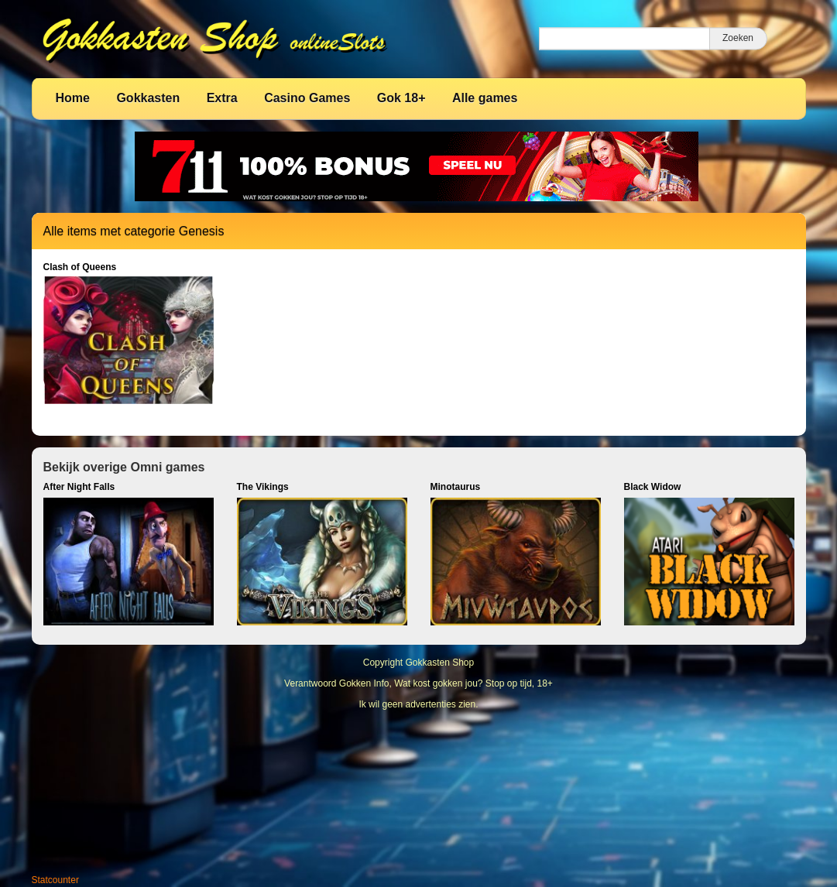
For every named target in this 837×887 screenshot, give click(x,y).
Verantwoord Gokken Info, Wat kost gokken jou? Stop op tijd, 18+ (418, 683)
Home (73, 97)
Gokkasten (148, 97)
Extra (222, 97)
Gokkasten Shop (439, 662)
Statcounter (55, 880)
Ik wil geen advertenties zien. (418, 704)
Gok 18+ (401, 97)
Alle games (484, 97)
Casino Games (307, 97)
